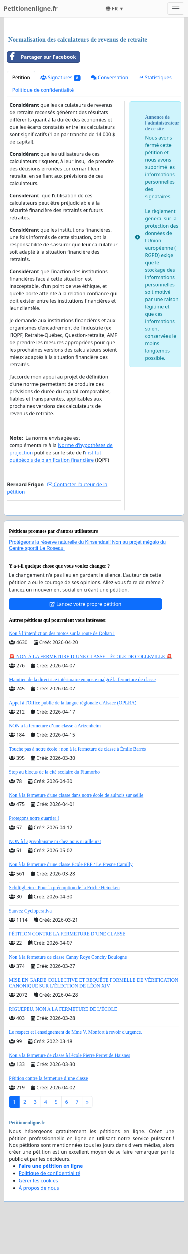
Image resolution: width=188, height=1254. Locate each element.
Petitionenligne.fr (31, 8)
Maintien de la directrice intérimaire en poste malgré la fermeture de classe (82, 679)
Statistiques (155, 77)
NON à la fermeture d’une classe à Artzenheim (55, 725)
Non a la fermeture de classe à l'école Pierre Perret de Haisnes (69, 1055)
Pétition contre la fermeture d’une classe (48, 1078)
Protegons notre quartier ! (34, 818)
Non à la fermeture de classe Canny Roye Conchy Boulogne (68, 957)
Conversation (109, 77)
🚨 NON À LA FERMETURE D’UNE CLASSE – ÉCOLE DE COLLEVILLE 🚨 (90, 656)
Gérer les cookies (38, 1180)
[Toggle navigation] (175, 8)
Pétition (21, 77)
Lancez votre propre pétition (85, 604)
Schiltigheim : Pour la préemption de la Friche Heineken (64, 887)
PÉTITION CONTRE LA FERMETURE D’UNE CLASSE (67, 933)
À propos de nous (39, 1188)
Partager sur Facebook (41, 56)
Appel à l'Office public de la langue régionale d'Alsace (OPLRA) (72, 702)
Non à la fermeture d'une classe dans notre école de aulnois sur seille (76, 795)
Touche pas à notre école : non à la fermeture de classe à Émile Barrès (77, 749)
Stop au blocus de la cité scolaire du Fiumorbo (54, 771)
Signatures (60, 77)
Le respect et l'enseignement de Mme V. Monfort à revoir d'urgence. (75, 1032)
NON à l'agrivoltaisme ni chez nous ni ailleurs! (55, 841)
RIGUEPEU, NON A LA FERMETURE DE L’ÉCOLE (63, 1009)
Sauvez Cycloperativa (30, 910)
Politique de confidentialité (43, 90)
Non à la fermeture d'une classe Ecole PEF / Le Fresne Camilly (71, 864)
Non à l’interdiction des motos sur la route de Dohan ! (62, 633)
